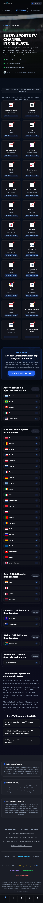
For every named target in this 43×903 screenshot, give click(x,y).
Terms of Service (32, 861)
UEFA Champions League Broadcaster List (21, 833)
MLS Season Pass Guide (10, 841)
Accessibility (6, 865)
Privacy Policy (10, 861)
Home (5, 25)
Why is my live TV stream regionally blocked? (18, 741)
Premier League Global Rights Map (30, 841)
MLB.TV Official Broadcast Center (21, 846)
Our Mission (37, 865)
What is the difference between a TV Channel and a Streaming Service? (19, 732)
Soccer (21, 899)
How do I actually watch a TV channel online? (19, 723)
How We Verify (28, 870)
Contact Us (36, 856)
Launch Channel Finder (21, 373)
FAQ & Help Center (24, 856)
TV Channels (21, 10)
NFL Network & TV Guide (13, 837)
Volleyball (6, 10)
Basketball (13, 899)
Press (13, 856)
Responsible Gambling (21, 875)
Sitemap (14, 865)
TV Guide (37, 899)
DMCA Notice (20, 861)
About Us (6, 856)
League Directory (25, 865)
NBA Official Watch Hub (30, 837)
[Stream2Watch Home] (7, 3)
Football (29, 899)
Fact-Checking (15, 870)
